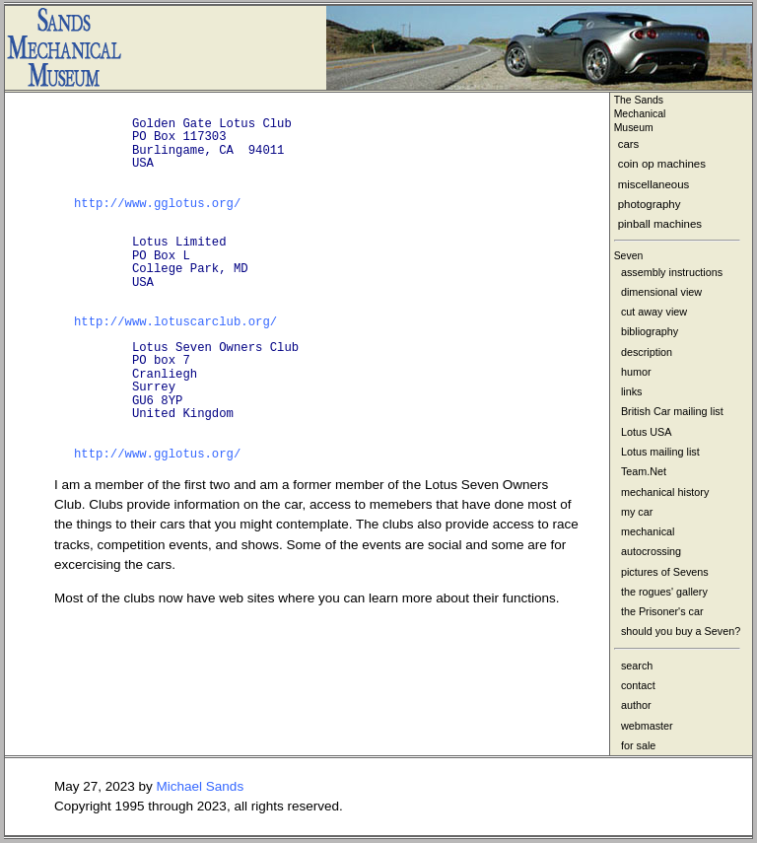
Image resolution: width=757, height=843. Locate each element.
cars (629, 144)
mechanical (648, 531)
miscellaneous (654, 184)
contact (638, 685)
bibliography (649, 331)
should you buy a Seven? (680, 631)
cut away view (654, 311)
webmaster (647, 726)
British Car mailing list (672, 411)
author (636, 705)
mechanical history (665, 492)
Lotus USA (646, 432)
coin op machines (662, 164)
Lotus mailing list (660, 451)
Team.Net (643, 471)
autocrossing (651, 551)
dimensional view (661, 292)
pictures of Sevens (665, 572)
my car (637, 512)
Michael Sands (200, 786)
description (646, 352)
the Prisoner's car (662, 611)
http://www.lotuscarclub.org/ (175, 322)
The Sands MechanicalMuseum (640, 114)
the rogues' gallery (664, 591)
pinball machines (660, 224)
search (637, 665)
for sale (638, 745)
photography (649, 204)
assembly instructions (672, 272)
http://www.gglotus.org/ (157, 204)
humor (636, 372)
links (632, 391)
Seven (629, 255)
